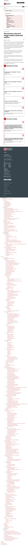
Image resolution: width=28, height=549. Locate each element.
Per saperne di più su (14, 72)
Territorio (7, 308)
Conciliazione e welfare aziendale (11, 438)
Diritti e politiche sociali (10, 15)
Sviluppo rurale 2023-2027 (10, 272)
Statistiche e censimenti (9, 268)
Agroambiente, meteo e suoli (10, 261)
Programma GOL (8, 441)
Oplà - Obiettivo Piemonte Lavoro (9, 540)
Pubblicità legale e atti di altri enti (9, 227)
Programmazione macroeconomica (11, 249)
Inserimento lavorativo (11, 361)
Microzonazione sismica (11, 491)
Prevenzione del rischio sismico (10, 488)
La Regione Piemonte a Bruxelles (9, 212)
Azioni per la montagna (11, 303)
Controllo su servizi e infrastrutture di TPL (12, 454)
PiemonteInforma (4, 546)
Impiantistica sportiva (11, 331)
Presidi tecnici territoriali (9, 492)
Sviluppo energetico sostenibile (10, 511)
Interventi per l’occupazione (12, 430)
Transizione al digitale (9, 519)
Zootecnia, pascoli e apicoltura (10, 271)
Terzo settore (10, 355)
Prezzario (9, 466)
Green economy (8, 300)
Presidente (6, 201)
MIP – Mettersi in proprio (11, 432)
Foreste (7, 290)
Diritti (7, 16)
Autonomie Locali (7, 234)
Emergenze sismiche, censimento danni (13, 462)
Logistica (9, 479)
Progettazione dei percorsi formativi (13, 427)
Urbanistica (9, 309)
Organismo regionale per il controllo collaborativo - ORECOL (13, 211)
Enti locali (7, 235)
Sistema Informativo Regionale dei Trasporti (12, 455)
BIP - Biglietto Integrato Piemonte (11, 444)
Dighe (9, 473)
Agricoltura (6, 260)
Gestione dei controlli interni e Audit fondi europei (12, 218)
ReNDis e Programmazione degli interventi (14, 472)
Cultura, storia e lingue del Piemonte (13, 318)
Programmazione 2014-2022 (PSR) (13, 392)
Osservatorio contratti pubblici (9, 225)
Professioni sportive (11, 333)
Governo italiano (6, 0)
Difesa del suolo (8, 469)
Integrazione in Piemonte (11, 408)
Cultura (7, 313)
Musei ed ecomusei (11, 321)
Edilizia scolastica (8, 439)
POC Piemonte (10, 401)
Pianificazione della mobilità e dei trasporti (12, 451)
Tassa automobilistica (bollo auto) (11, 521)
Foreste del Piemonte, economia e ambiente (14, 292)
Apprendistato (10, 423)
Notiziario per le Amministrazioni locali (11, 240)
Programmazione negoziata (10, 250)
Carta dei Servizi (7, 232)
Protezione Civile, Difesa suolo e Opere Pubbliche (12, 457)
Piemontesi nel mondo (11, 319)
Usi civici (7, 239)
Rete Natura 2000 (10, 288)
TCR (7, 525)
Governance (9, 398)
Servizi (3, 544)
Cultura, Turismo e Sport (8, 312)
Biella (5, 165)
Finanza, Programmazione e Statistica (10, 247)
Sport (7, 326)
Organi (4, 200)
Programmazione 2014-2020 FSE (13, 378)
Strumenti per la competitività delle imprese (14, 431)
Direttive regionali (10, 428)
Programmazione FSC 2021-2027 (13, 402)
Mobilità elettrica (8, 450)
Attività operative (10, 495)
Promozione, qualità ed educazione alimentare (13, 264)
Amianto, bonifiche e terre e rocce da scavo (14, 279)
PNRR (7, 411)
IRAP (7, 522)
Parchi (9, 287)
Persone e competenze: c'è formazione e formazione (12, 537)
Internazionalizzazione (9, 518)
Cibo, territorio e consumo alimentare (11, 263)
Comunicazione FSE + (11, 373)
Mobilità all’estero (10, 424)
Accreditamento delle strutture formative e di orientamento (16, 425)
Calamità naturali (8, 458)
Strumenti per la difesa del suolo (12, 470)
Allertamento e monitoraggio (12, 477)
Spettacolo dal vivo (10, 324)
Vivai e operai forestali (11, 299)
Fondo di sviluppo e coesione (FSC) (11, 397)
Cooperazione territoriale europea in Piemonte (14, 394)
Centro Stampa (8, 246)
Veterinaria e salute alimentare (10, 502)
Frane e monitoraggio (11, 486)
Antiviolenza (10, 346)
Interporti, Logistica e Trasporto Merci (11, 452)
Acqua (9, 277)
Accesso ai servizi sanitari (10, 497)
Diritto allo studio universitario (12, 419)
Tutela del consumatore (11, 349)
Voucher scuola (10, 414)
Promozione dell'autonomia (12, 358)
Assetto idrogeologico (11, 471)
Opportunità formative (11, 422)
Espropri (7, 238)
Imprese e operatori (11, 294)
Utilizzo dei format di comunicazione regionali (11, 231)
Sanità (6, 496)
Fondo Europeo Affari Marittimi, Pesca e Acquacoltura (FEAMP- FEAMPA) (16, 406)
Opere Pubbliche (8, 465)
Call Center (6, 224)
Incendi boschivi (10, 478)
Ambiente (7, 276)
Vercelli (9, 166)
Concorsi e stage (7, 217)
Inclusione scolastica (11, 420)
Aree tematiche (5, 258)
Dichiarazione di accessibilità (8, 182)
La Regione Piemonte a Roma (9, 214)
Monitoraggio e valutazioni (12, 376)
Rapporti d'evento (10, 459)
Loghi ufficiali (5, 189)
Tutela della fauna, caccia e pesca (11, 269)
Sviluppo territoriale (9, 510)
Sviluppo (6, 508)
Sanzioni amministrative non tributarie (10, 226)
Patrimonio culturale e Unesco (12, 322)
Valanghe (9, 487)
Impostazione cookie (7, 176)
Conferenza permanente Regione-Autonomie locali (13, 241)
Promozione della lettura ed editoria (13, 323)
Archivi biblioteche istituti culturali (13, 314)
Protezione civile (8, 475)
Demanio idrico (8, 463)
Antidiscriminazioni (10, 347)
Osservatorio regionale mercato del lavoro (12, 442)
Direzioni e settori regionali (9, 208)
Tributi (6, 520)
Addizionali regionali (9, 524)
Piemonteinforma (7, 206)
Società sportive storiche (11, 329)
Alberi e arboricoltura (11, 291)
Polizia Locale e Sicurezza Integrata (11, 237)
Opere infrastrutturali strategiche (11, 453)
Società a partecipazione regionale (10, 219)
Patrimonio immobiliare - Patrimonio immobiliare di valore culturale (16, 244)
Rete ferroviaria (8, 448)
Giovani (9, 344)
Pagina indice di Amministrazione (8, 199)
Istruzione (7, 413)
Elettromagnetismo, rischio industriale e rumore (15, 281)
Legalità (8, 27)
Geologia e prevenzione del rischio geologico (12, 483)
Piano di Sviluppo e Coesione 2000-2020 (14, 400)
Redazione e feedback (7, 191)
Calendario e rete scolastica (12, 415)
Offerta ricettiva (10, 338)
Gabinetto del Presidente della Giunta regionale (11, 209)
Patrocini (6, 229)
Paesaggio (7, 307)
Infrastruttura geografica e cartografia (13, 311)
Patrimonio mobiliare (9, 245)
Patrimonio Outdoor (11, 306)
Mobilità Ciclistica (8, 445)
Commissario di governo (9, 474)
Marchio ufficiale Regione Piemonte (10, 230)
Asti (4, 164)
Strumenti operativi (9, 506)
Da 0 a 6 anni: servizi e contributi (12, 416)
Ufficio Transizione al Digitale (9, 210)
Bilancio (7, 251)
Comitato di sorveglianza (11, 377)
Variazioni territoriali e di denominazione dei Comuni (13, 242)
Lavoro (7, 429)
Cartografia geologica (11, 484)
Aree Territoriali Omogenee (9, 543)
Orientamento (8, 440)
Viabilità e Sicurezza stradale (10, 447)
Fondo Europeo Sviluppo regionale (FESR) (12, 379)
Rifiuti (9, 282)
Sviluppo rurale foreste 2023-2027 (13, 296)
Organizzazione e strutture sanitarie (11, 498)
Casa (7, 23)
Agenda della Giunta (8, 205)
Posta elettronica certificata (7, 193)
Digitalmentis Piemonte (8, 539)
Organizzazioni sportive (11, 328)
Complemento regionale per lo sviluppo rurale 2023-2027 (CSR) (17, 389)
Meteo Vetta (10, 305)
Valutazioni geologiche (11, 485)
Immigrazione (10, 348)
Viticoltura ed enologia (9, 270)
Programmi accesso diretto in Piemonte (13, 395)
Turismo (7, 334)
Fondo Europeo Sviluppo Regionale (11, 512)
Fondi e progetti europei (8, 368)
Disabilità (8, 19)
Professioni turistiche (11, 337)
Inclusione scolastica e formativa (12, 360)
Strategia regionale (11, 327)
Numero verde (6, 169)
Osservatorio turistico (11, 339)
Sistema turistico (10, 336)
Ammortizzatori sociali (11, 434)
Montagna (7, 301)
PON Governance (8, 410)
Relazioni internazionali (8, 213)
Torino (9, 164)
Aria (8, 278)
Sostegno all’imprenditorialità (12, 433)
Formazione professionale (10, 421)
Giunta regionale (7, 202)
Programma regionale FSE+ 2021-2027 (14, 370)
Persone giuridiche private (10, 22)
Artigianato (8, 515)
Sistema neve (10, 332)
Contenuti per (5, 527)
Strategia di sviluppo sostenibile (9, 259)
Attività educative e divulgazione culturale (14, 315)
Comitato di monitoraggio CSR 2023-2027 (14, 390)
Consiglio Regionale (7, 203)
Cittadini (6, 528)
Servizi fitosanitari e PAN (10, 267)
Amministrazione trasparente (9, 216)
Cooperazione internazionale (11, 26)
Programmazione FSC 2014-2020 (13, 403)
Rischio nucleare (10, 283)
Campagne (6, 538)
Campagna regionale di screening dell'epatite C (11, 535)
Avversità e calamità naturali (10, 262)
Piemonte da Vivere (4, 547)
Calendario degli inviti (11, 382)
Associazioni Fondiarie (11, 302)
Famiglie (9, 353)
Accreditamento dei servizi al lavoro (13, 436)
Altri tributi (8, 526)
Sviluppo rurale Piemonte (10, 388)
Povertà (9, 352)
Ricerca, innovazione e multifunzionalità (12, 265)
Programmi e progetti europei (10, 393)
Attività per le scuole (11, 418)
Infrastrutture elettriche (11, 467)
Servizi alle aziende (9, 266)
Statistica (7, 255)
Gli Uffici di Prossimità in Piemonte (10, 534)
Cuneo (5, 166)
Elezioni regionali (8, 236)
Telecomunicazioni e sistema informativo (14, 482)
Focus (5, 533)
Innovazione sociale (11, 351)
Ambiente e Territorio (8, 275)
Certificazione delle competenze (12, 426)
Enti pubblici (6, 529)
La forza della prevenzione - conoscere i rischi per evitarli (13, 536)
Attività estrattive (9, 514)
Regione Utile (5, 220)
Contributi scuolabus (9, 456)
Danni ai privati (10, 460)
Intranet (5, 195)
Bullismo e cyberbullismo (11, 417)
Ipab (8, 356)
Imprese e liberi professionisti (9, 530)
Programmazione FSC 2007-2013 (13, 405)
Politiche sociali (9, 18)
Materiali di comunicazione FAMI (12, 409)
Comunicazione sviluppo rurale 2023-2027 (14, 391)
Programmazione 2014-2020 (12, 387)
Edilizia (9, 310)
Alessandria (5, 163)
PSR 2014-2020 (10, 297)
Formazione (9, 481)
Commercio (8, 517)
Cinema (9, 325)
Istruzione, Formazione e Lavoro (9, 412)
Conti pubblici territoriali (9, 254)
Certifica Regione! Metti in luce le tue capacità (11, 541)
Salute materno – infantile (10, 504)
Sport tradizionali (10, 330)
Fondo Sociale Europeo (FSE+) (10, 369)
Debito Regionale (8, 248)
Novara (9, 163)
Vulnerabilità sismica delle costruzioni (13, 490)
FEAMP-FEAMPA (8, 274)
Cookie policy (5, 187)
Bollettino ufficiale (7, 221)
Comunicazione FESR (11, 385)
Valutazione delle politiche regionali (11, 252)
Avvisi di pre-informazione (12, 371)
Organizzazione (5, 207)
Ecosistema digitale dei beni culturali (13, 317)
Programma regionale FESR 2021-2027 (14, 380)
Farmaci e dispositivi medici (10, 500)
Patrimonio (6, 243)
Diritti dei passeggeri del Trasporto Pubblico (12, 446)
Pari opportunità (10, 343)
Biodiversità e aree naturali (10, 284)
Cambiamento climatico (9, 289)
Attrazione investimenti (9, 513)
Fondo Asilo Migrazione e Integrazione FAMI (12, 407)
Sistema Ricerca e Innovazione (10, 509)
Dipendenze (8, 505)
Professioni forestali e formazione (13, 295)
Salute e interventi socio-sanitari (12, 359)
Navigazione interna (9, 449)
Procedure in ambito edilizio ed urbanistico (14, 489)
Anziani (9, 354)
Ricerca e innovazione (9, 507)
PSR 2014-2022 (8, 273)
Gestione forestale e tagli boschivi (13, 293)
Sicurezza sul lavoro (9, 503)
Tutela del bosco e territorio (12, 298)
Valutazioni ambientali (11, 280)
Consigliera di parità (11, 437)
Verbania (9, 165)
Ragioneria (8, 253)
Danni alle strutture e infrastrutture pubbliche (14, 461)
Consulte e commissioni (8, 204)
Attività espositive (10, 320)
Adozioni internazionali (10, 20)
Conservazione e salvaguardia (12, 285)
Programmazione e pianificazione (13, 476)
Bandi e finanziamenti (8, 222)
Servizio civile (9, 24)
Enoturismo (9, 340)
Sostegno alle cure (9, 499)
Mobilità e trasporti (7, 443)
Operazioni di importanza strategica (13, 372)
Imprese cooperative (9, 516)
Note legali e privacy (6, 184)
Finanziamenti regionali (11, 468)
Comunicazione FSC (11, 399)
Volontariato (10, 480)
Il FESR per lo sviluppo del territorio (10, 542)
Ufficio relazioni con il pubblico (9, 223)
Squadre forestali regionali (12, 493)
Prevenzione (8, 501)
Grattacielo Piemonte (8, 215)
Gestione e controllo (11, 374)
